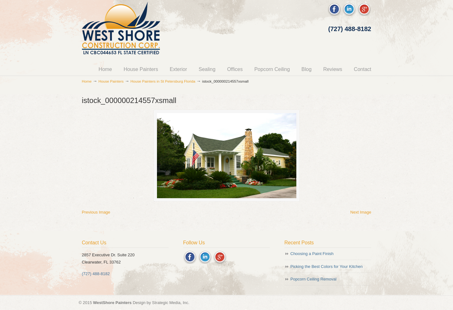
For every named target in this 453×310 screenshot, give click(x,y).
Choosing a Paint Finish (311, 253)
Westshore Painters (121, 30)
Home (87, 81)
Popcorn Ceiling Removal (313, 279)
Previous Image (96, 212)
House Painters (111, 81)
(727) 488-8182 (349, 28)
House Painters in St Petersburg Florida (163, 81)
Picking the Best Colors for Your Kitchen (326, 266)
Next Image (360, 212)
